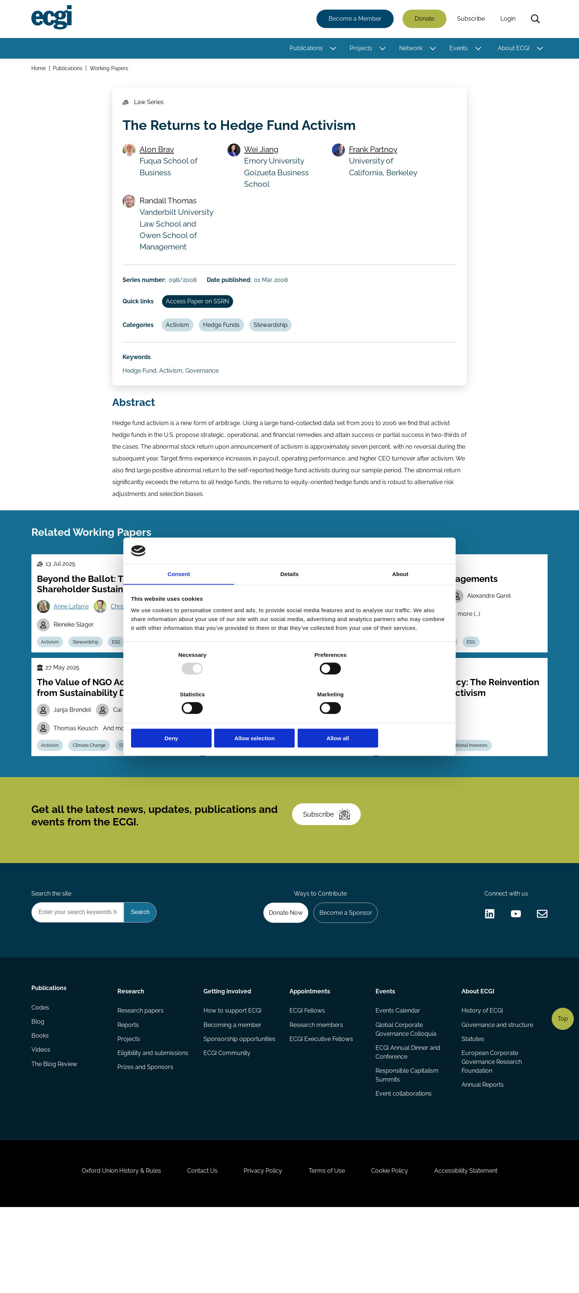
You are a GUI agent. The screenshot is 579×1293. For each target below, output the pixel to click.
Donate (423, 19)
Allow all (395, 719)
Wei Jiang (263, 156)
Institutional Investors (271, 782)
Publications (305, 48)
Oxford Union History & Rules (113, 1252)
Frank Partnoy (374, 156)
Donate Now (282, 981)
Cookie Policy (394, 1252)
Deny (183, 719)
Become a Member (354, 19)
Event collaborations (403, 1167)
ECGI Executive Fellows (321, 1111)
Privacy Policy (261, 1252)
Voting (222, 799)
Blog (38, 1096)
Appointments (310, 1061)
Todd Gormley (248, 741)
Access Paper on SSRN (200, 313)
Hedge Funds (226, 338)
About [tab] (400, 595)
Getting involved (227, 1061)
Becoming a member (233, 1096)
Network (409, 48)
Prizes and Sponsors (146, 1140)
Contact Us (197, 1252)
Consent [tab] (179, 595)
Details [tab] (289, 595)
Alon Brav (158, 156)
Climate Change (92, 799)
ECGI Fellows (307, 1081)
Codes (41, 1081)
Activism (180, 338)
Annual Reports (482, 1158)
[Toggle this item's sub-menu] (332, 49)
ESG (121, 680)
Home (39, 69)
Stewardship (277, 338)
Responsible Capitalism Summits (406, 1148)
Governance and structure (496, 1096)
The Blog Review (55, 1140)
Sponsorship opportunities (240, 1111)
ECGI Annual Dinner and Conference (407, 1124)
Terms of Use (328, 1252)
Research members (316, 1096)
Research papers (141, 1081)
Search (534, 19)
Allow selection (289, 719)
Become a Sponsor (343, 981)
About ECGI (512, 48)
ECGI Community (227, 1126)
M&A (428, 799)
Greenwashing (164, 799)
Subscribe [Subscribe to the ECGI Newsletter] (329, 877)
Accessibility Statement (474, 1252)
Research (131, 1061)
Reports (129, 1096)
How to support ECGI (233, 1081)
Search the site (52, 961)
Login (506, 19)
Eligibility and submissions (153, 1126)
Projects (360, 48)
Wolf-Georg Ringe (427, 752)
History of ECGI (481, 1081)
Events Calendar (397, 1081)
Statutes (472, 1111)
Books (41, 1111)
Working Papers (110, 69)
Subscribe (470, 19)
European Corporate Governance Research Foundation (491, 1135)
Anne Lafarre (73, 643)
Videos (41, 1126)
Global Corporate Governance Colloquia (405, 1101)
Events (457, 48)
